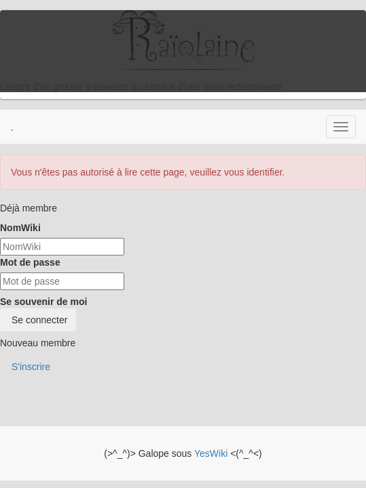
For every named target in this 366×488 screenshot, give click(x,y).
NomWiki (20, 227)
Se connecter (38, 319)
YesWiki (210, 453)
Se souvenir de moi (43, 301)
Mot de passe (30, 262)
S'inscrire (29, 366)
